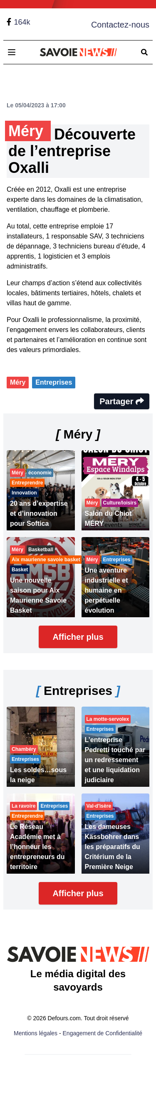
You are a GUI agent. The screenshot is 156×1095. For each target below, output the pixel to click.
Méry (17, 382)
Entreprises (53, 382)
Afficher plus (77, 636)
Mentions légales (35, 1033)
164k (22, 22)
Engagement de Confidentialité (102, 1033)
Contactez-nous (120, 24)
